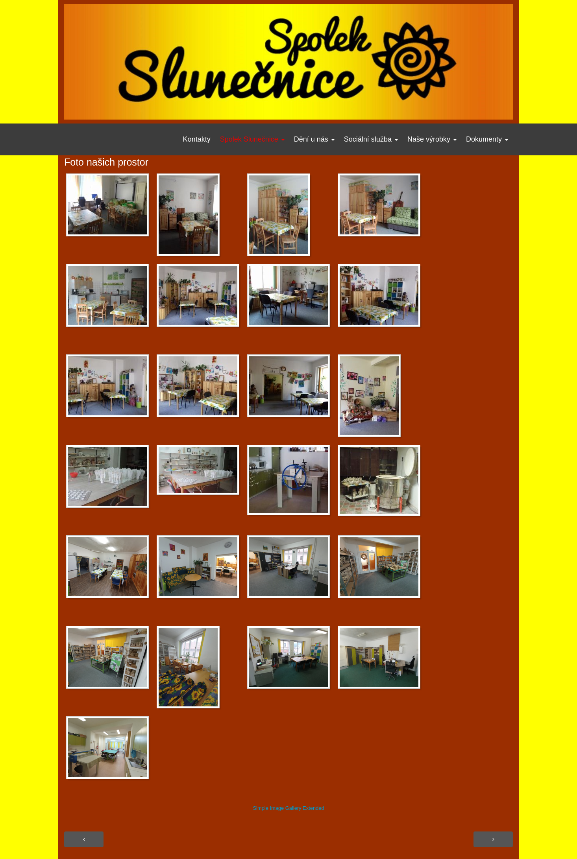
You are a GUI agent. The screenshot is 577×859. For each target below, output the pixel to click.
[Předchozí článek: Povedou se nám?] (84, 839)
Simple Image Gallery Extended (288, 808)
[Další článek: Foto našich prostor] (493, 839)
